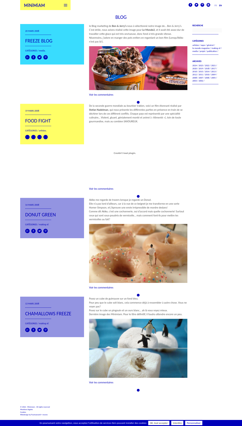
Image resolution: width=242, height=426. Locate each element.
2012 (194, 74)
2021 (213, 65)
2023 (201, 65)
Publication (212, 51)
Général (210, 45)
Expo (203, 45)
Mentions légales (26, 409)
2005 (213, 77)
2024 (194, 65)
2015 (201, 71)
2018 (207, 68)
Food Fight (38, 121)
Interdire (177, 422)
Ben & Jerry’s (119, 26)
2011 (201, 74)
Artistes (42, 130)
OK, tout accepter (159, 422)
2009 (213, 74)
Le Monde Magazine (201, 48)
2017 (213, 68)
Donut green (40, 214)
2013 (213, 71)
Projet (202, 51)
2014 (207, 71)
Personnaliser (194, 422)
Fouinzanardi (36, 415)
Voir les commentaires (101, 94)
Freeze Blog (38, 41)
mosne (45, 415)
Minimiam (34, 5)
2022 (207, 65)
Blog (121, 17)
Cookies (23, 412)
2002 (201, 80)
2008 (194, 77)
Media (42, 50)
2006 (207, 77)
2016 (194, 71)
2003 (194, 80)
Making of (43, 224)
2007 (201, 77)
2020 (194, 68)
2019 (201, 68)
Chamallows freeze (48, 313)
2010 (207, 74)
